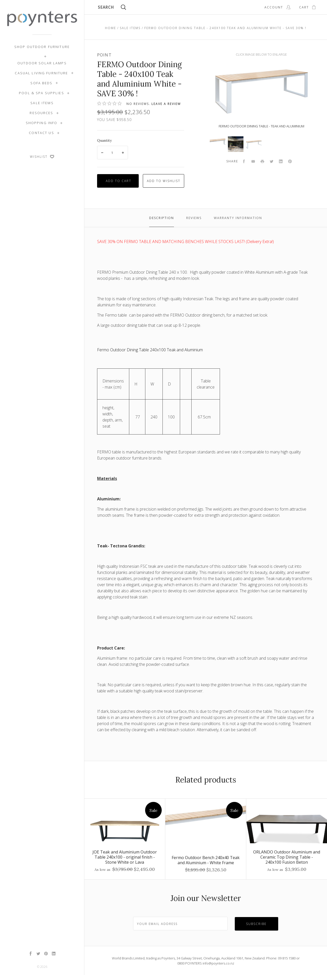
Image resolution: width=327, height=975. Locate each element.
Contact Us (41, 132)
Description (161, 218)
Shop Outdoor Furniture (42, 46)
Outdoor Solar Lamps (42, 63)
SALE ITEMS (41, 103)
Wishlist (42, 156)
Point (104, 55)
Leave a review (166, 104)
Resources (41, 113)
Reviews (194, 218)
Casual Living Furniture (41, 73)
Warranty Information (238, 218)
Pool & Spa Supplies (41, 93)
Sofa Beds (41, 83)
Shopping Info (41, 123)
